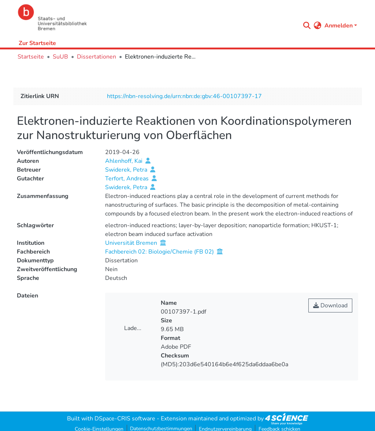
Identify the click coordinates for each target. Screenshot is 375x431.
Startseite (31, 57)
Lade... (132, 328)
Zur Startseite (37, 43)
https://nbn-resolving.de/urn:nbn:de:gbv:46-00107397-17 (184, 96)
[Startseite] (157, 17)
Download (330, 305)
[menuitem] (317, 25)
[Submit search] (307, 25)
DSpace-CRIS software (124, 419)
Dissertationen (96, 57)
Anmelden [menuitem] (338, 26)
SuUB (60, 57)
